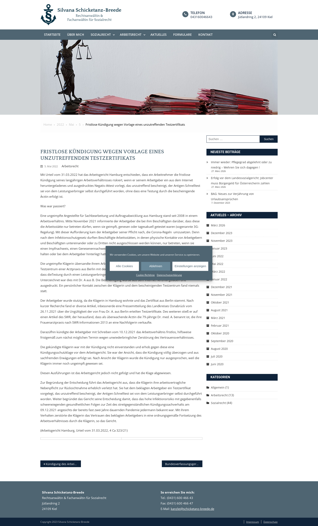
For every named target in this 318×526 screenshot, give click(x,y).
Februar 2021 (220, 325)
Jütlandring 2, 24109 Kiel (255, 17)
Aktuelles (158, 34)
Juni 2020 (217, 364)
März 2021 (218, 318)
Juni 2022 (217, 256)
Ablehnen (155, 266)
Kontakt (205, 34)
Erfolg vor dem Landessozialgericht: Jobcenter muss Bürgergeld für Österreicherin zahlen (242, 180)
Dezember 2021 (221, 287)
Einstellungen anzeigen (190, 266)
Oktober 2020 (220, 333)
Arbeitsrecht (130, 34)
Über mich (75, 34)
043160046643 (201, 17)
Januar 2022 (219, 279)
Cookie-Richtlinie (145, 275)
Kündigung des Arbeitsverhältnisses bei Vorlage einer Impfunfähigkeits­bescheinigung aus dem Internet (63, 464)
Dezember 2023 (221, 233)
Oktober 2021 (220, 302)
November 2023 (221, 241)
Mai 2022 (217, 264)
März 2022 (218, 271)
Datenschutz (270, 522)
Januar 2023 (219, 248)
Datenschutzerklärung (169, 275)
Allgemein (218, 387)
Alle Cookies (124, 266)
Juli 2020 (216, 356)
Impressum (252, 522)
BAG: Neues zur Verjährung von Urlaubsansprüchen (232, 196)
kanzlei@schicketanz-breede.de (192, 509)
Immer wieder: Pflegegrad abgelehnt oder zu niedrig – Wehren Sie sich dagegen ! (241, 164)
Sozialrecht (101, 34)
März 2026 (218, 225)
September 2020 (222, 341)
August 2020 (219, 349)
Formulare (182, 34)
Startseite (52, 34)
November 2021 (221, 295)
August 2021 (219, 310)
